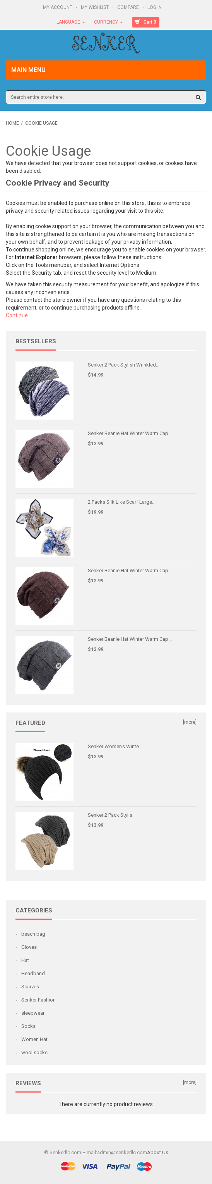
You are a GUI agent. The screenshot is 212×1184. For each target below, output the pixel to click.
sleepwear (32, 1013)
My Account (58, 7)
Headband (33, 973)
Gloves (29, 947)
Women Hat (34, 1039)
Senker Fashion (38, 1000)
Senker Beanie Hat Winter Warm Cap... (130, 433)
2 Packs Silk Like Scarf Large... (122, 502)
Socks (28, 1026)
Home (12, 123)
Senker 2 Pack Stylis (110, 815)
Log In (155, 7)
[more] (190, 722)
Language (70, 22)
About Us (157, 1152)
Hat (25, 960)
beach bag (33, 934)
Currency (108, 22)
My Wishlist (95, 7)
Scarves (30, 987)
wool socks (34, 1052)
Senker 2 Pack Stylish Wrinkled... (123, 365)
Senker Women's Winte (113, 746)
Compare (128, 7)
